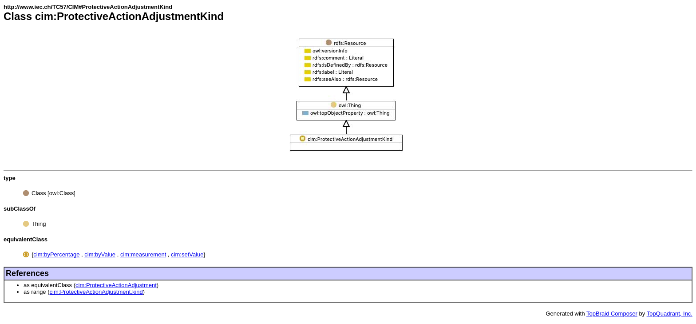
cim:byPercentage (56, 254)
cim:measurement (143, 254)
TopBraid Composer (611, 313)
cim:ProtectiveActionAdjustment (116, 285)
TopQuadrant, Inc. (669, 313)
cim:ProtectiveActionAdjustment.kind (96, 291)
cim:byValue (99, 254)
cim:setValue (187, 254)
